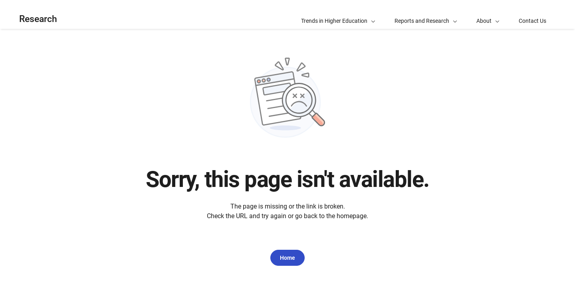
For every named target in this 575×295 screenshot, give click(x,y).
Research (38, 19)
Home (287, 258)
